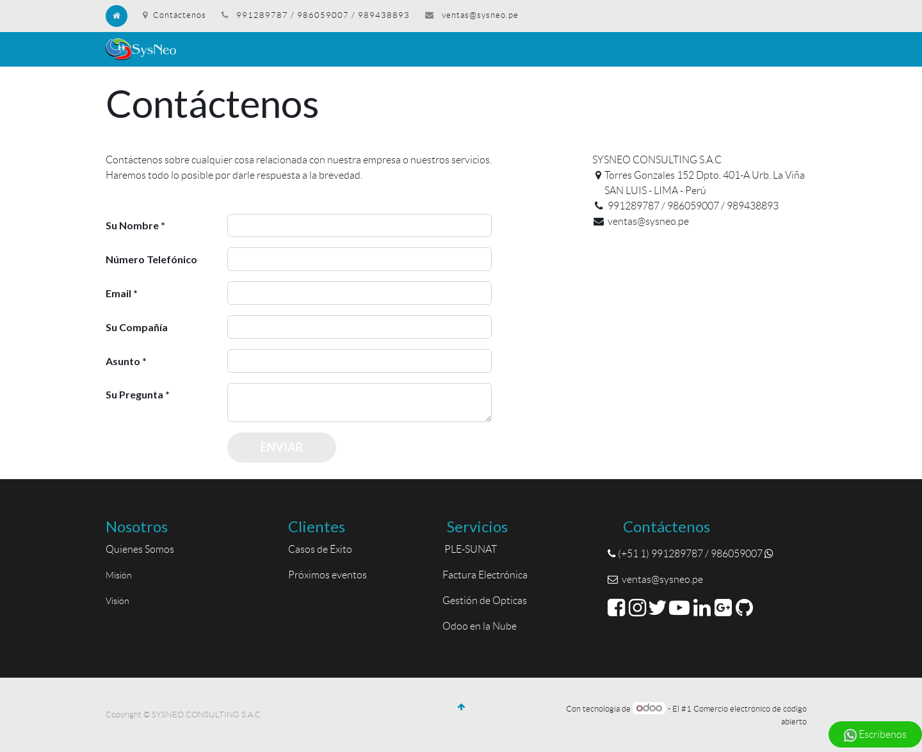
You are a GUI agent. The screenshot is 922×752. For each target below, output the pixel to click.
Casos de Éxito (322, 549)
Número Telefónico (151, 259)
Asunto (123, 361)
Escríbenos (875, 735)
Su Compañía (137, 327)
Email (118, 293)
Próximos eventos (327, 574)
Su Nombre (132, 225)
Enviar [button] (282, 447)
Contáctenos (174, 15)
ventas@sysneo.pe (480, 15)
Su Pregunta (134, 394)
